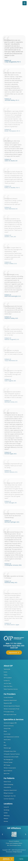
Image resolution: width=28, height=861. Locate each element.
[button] (2, 834)
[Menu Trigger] (24, 3)
